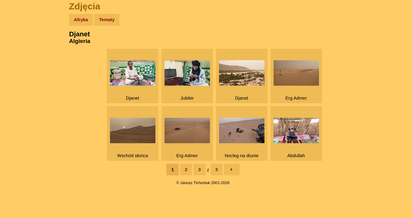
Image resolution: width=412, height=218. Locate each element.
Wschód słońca (132, 138)
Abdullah (296, 138)
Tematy (107, 19)
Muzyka (18, 89)
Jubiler (187, 80)
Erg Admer (296, 80)
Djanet (132, 80)
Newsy (17, 66)
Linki (15, 113)
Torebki (18, 124)
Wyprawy (20, 43)
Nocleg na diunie (241, 138)
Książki (18, 78)
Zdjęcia (18, 55)
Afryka (81, 19)
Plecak (17, 101)
